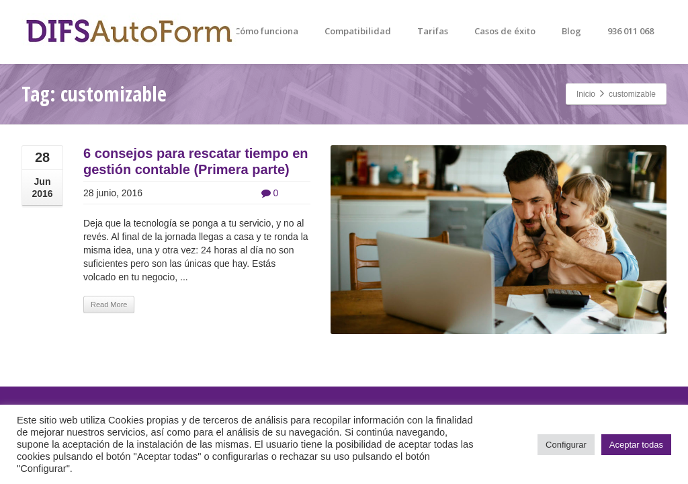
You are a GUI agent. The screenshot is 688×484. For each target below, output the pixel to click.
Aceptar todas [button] (636, 445)
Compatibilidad (358, 31)
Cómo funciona (266, 31)
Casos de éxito (504, 31)
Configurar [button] (566, 445)
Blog (571, 31)
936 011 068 (630, 31)
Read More (109, 304)
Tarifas (432, 31)
